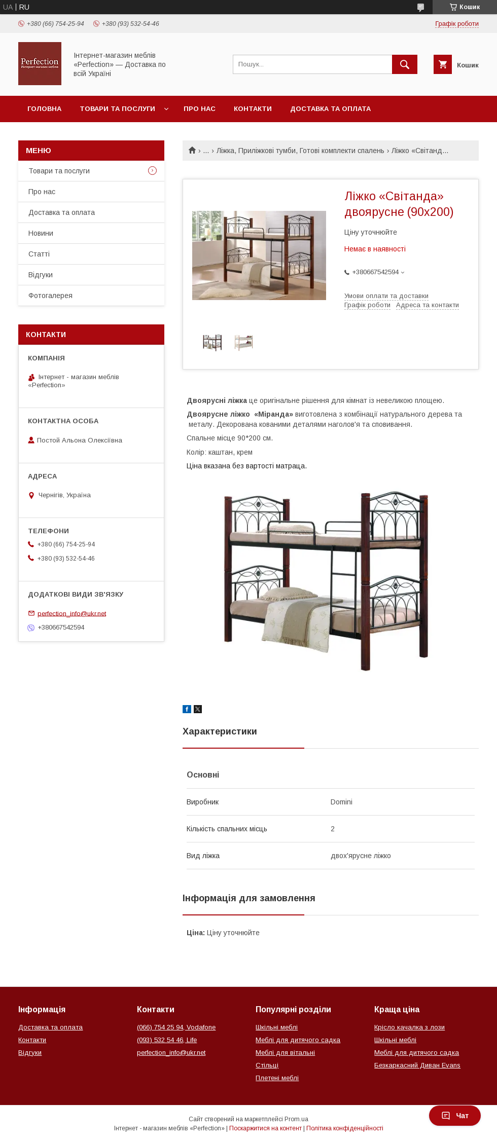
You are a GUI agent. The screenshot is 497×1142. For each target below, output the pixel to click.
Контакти (253, 109)
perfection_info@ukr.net (72, 613)
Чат (455, 1115)
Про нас (200, 109)
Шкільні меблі (277, 1027)
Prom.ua (296, 1119)
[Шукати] (404, 64)
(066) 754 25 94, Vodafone (176, 1027)
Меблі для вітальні (285, 1052)
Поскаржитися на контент (265, 1128)
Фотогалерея (50, 295)
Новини (40, 233)
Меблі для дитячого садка (298, 1040)
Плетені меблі (277, 1078)
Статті (39, 254)
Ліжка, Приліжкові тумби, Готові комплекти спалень (300, 150)
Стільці (267, 1065)
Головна (44, 109)
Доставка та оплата (330, 109)
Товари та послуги (117, 109)
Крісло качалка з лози (409, 1027)
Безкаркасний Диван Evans (417, 1065)
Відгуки (40, 275)
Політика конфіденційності (344, 1128)
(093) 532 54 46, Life (167, 1040)
